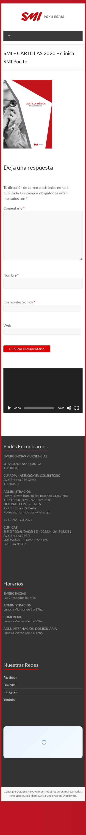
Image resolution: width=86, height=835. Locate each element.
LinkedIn (9, 719)
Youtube (9, 734)
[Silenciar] (69, 408)
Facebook (10, 712)
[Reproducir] (9, 408)
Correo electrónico (19, 302)
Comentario (14, 208)
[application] (43, 390)
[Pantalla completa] (76, 408)
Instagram (10, 727)
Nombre (11, 275)
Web (7, 325)
